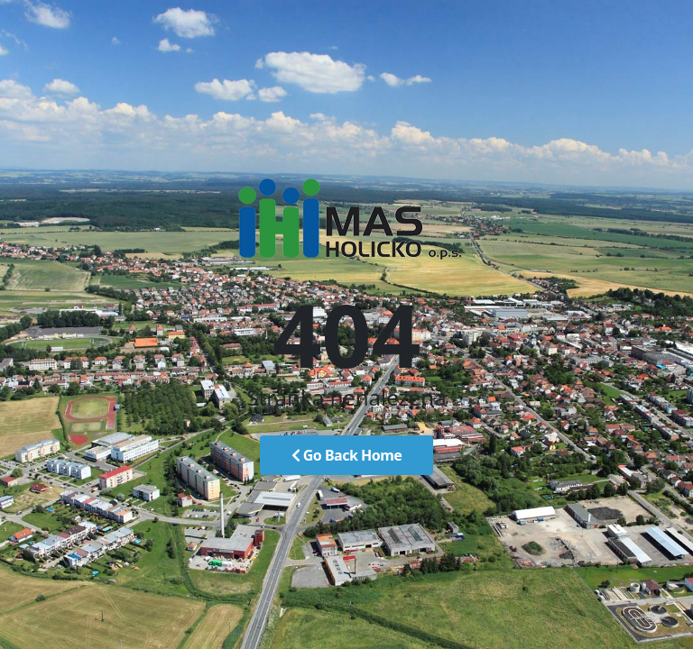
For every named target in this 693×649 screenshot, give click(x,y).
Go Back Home (346, 455)
